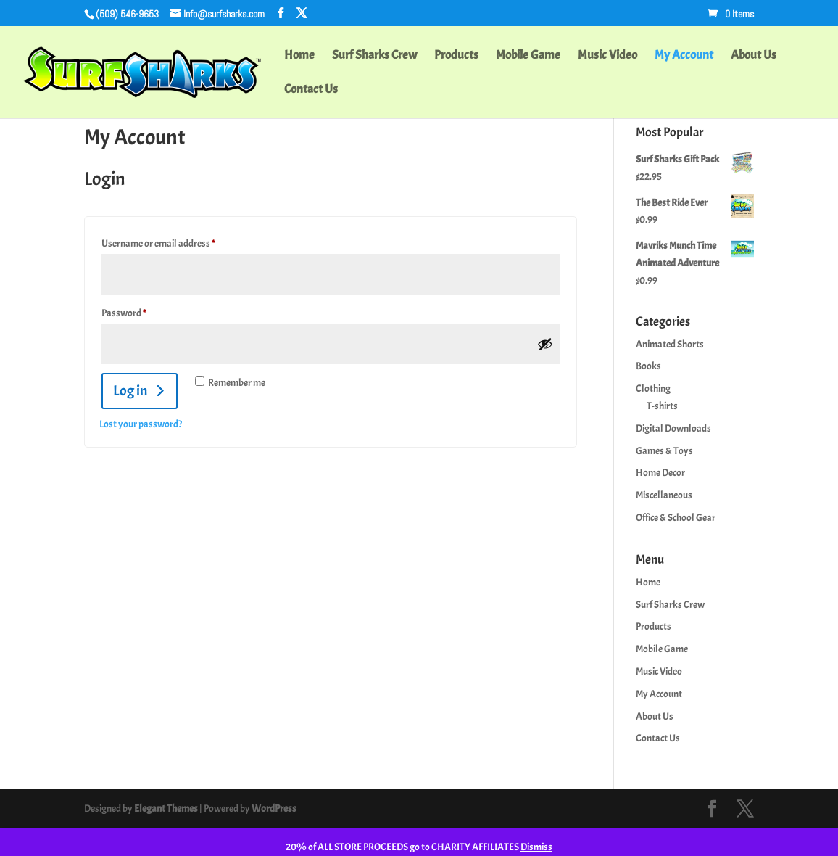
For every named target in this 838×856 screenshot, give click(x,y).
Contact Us (311, 90)
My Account (684, 56)
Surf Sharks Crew (374, 56)
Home (299, 56)
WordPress (274, 808)
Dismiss (536, 847)
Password (141, 311)
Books (648, 366)
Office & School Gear (675, 517)
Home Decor (660, 472)
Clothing (653, 388)
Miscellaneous (664, 495)
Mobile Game (528, 56)
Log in (130, 391)
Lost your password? (140, 424)
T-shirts (662, 406)
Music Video (607, 56)
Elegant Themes (166, 808)
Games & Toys (664, 451)
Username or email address (175, 242)
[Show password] (545, 344)
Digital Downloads (673, 428)
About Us (753, 56)
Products (456, 56)
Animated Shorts (670, 344)
